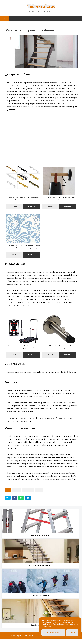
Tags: (8, 490)
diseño (39, 490)
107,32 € (14, 254)
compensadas (28, 490)
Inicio (4, 18)
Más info (31, 206)
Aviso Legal (15, 636)
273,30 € (14, 354)
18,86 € (14, 206)
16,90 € (50, 354)
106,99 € (50, 206)
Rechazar (72, 632)
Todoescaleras (41, 6)
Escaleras (16, 490)
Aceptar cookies (53, 632)
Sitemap (29, 636)
